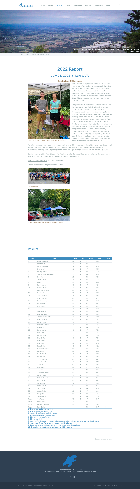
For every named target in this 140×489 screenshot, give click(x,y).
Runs (68, 5)
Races (51, 5)
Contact (108, 485)
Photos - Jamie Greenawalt (37, 160)
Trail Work (88, 5)
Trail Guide (78, 5)
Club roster (98, 485)
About (107, 5)
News (43, 5)
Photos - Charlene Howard (37, 165)
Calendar (99, 5)
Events (60, 5)
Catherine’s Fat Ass (37, 54)
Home (21, 54)
